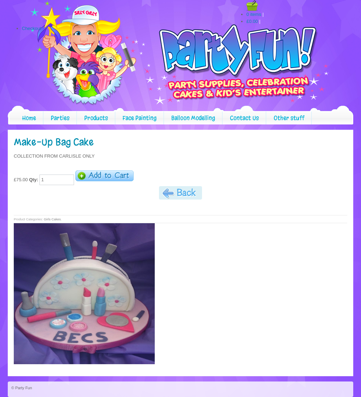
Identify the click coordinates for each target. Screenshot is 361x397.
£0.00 (252, 21)
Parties (60, 118)
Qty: (33, 179)
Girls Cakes (52, 219)
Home (29, 118)
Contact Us (244, 118)
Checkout (31, 28)
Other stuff (289, 118)
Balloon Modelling (193, 118)
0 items (253, 14)
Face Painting (140, 118)
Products (96, 118)
